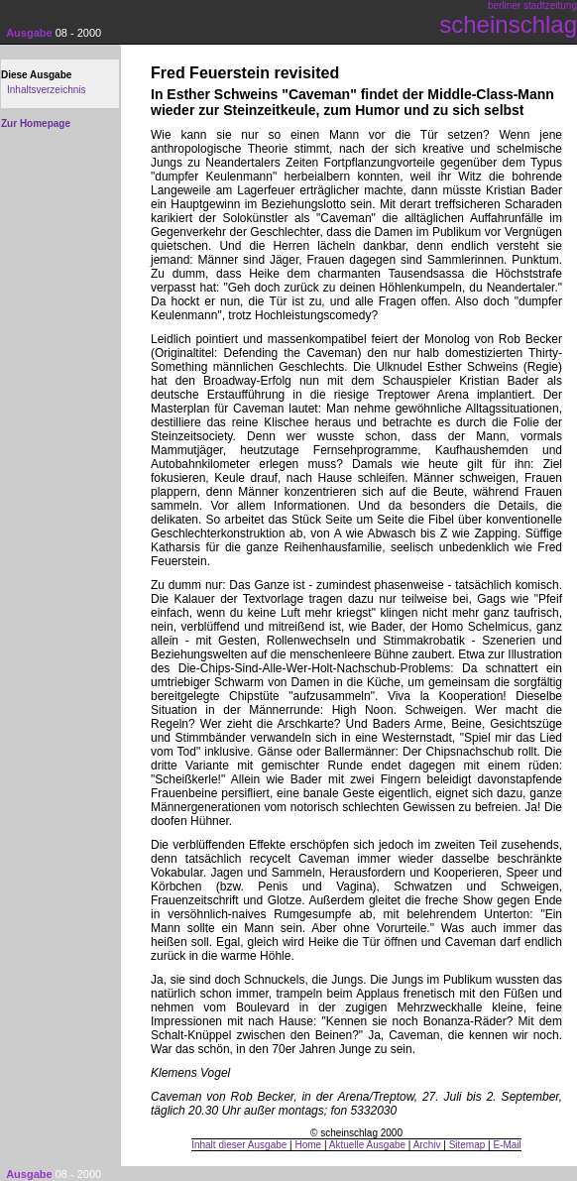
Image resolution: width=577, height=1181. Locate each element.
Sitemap (467, 1144)
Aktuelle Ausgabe (367, 1144)
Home (308, 1144)
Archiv (427, 1144)
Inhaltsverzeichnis (46, 89)
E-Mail (506, 1144)
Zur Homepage (35, 123)
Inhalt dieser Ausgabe (239, 1144)
